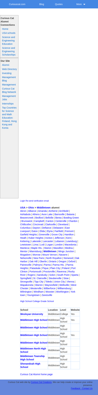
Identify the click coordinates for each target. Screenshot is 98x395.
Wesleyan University (31, 314)
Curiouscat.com (17, 4)
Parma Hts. (58, 264)
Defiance (46, 227)
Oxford (71, 261)
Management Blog (9, 79)
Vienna (70, 281)
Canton (49, 221)
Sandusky (42, 275)
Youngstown (33, 295)
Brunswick (26, 221)
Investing (6, 73)
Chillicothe (25, 224)
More (80, 4)
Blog (41, 4)
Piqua (45, 268)
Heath (23, 238)
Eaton (35, 231)
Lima (35, 244)
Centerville (60, 221)
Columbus (25, 227)
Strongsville (26, 281)
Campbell (39, 221)
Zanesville (47, 295)
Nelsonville (26, 258)
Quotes (59, 4)
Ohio (31, 207)
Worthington (62, 291)
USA (22, 207)
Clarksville (50, 224)
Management (9, 84)
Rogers (31, 275)
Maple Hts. (36, 248)
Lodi (42, 244)
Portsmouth (35, 271)
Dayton (36, 227)
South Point (63, 275)
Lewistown (25, 244)
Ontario (53, 261)
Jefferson (59, 238)
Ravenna (61, 271)
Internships (7, 103)
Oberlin (43, 261)
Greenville (44, 234)
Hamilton (69, 234)
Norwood (68, 258)
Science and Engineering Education (8, 40)
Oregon (62, 261)
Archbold (63, 211)
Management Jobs (9, 98)
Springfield (25, 278)
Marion (47, 248)
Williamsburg (64, 288)
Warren (39, 285)
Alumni (5, 65)
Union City (59, 281)
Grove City (56, 234)
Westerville (36, 288)
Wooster (49, 291)
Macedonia (70, 244)
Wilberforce (50, 288)
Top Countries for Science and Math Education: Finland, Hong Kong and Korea (9, 117)
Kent (68, 238)
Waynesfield (51, 285)
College (36, 301)
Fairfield (59, 231)
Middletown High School (34, 320)
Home (5, 29)
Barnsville (60, 214)
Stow (66, 278)
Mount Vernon (49, 254)
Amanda (42, 211)
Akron (23, 211)
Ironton (49, 238)
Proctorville (49, 271)
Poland (65, 268)
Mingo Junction (66, 251)
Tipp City (38, 281)
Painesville (25, 264)
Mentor (24, 251)
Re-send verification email (37, 201)
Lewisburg (71, 241)
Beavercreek (26, 217)
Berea (58, 217)
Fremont (69, 231)
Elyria (50, 231)
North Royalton (54, 258)
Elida (42, 231)
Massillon (58, 248)
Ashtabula (25, 214)
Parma (47, 264)
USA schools (8, 33)
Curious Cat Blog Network (9, 90)
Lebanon (59, 241)
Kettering (25, 241)
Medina (69, 248)
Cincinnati (38, 224)
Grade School (47, 301)
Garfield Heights (28, 234)
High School (26, 301)
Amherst (53, 211)
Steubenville (55, 278)
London (59, 244)
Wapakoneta (26, 285)
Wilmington (26, 291)
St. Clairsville (40, 278)
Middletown (44, 207)
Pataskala (35, 268)
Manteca (24, 248)
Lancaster (48, 241)
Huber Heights (35, 238)
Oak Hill (33, 261)
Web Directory (9, 69)
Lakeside (36, 241)
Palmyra (37, 264)
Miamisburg (35, 251)
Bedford (39, 217)
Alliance (32, 211)
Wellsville (64, 285)
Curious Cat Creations (41, 382)
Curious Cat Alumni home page (36, 374)
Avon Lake (47, 214)
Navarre (63, 254)
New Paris (38, 258)
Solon (52, 275)
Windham (39, 291)
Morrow (36, 254)
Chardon (72, 221)
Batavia (71, 214)
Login (22, 201)
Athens (36, 214)
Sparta (74, 275)
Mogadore (25, 254)
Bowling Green (71, 217)
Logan (49, 244)
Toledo (48, 281)
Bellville (49, 217)
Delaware (58, 227)
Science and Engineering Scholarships (8, 51)
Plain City (55, 268)
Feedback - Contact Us (81, 388)
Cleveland (63, 224)
